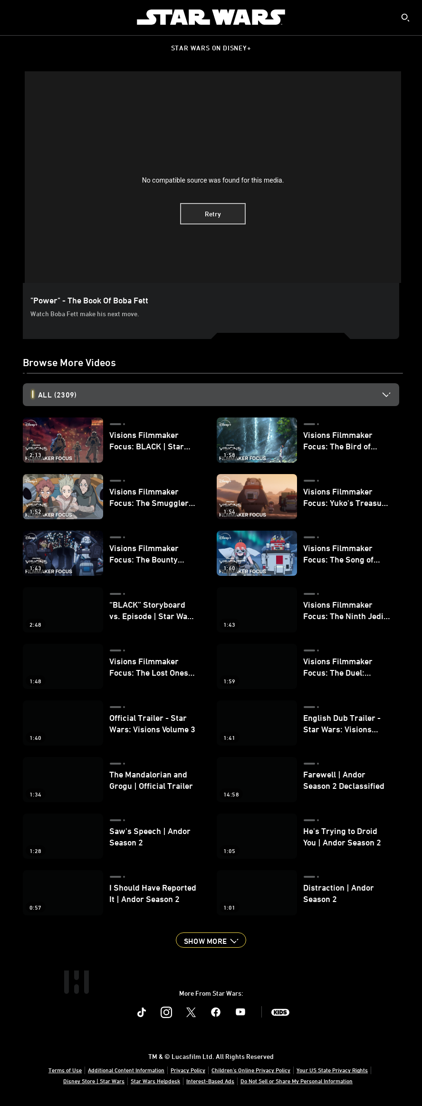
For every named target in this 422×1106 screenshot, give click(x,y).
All (57, 394)
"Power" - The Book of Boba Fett (89, 300)
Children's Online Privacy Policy (250, 1070)
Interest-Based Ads (210, 1080)
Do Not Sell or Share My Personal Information (296, 1080)
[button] (211, 940)
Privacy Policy (188, 1070)
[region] (213, 177)
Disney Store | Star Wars (94, 1080)
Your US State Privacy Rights (332, 1070)
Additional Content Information (126, 1070)
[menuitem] (15, 17)
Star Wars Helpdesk (155, 1080)
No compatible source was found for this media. (213, 180)
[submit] (405, 17)
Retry (213, 214)
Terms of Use (65, 1070)
